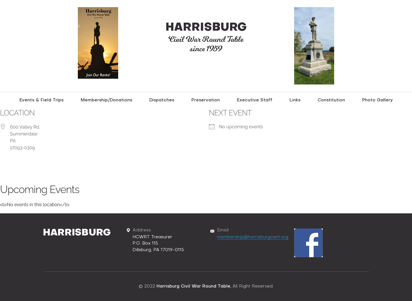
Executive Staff (254, 100)
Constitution (331, 100)
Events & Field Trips (41, 100)
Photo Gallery (377, 100)
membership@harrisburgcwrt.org (252, 237)
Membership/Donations (106, 100)
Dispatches (161, 100)
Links (295, 100)
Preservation (205, 100)
